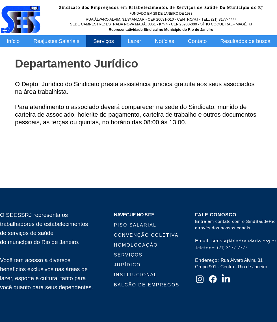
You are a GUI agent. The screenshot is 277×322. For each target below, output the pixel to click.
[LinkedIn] (226, 279)
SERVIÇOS (128, 255)
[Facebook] (213, 279)
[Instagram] (200, 279)
